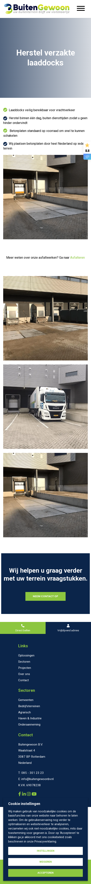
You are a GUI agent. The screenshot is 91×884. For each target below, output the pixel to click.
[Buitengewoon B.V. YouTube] (34, 794)
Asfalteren (77, 257)
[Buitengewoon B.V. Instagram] (29, 794)
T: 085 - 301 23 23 (31, 773)
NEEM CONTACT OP (45, 596)
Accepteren (45, 872)
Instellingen (45, 850)
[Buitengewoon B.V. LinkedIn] (24, 794)
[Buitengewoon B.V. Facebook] (20, 794)
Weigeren (45, 861)
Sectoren (26, 690)
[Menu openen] (81, 9)
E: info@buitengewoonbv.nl (36, 779)
